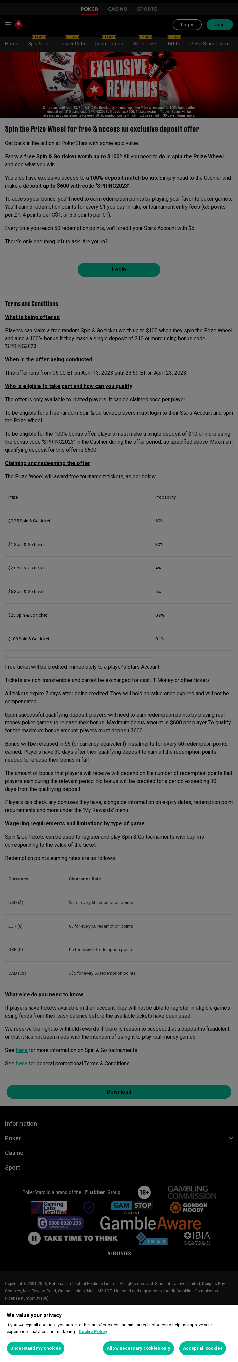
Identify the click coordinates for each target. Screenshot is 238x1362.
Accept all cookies (202, 1348)
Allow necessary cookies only (138, 1348)
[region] (119, 1333)
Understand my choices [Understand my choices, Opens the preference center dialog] (35, 1348)
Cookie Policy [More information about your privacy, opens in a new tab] (93, 1331)
